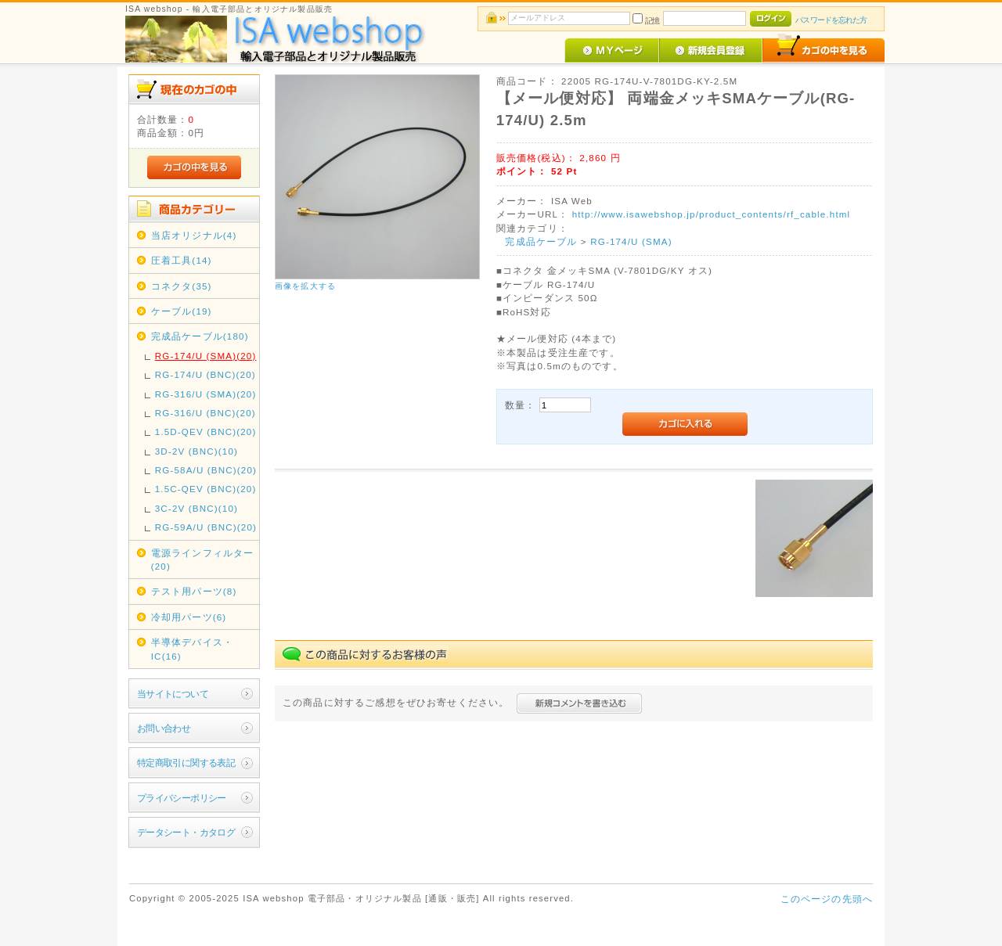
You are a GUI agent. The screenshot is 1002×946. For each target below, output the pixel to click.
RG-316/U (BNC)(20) (205, 413)
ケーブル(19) (181, 311)
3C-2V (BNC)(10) (196, 508)
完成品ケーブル (541, 241)
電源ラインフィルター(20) (202, 559)
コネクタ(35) (181, 286)
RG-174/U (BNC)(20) (205, 374)
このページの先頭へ (826, 899)
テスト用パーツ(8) (194, 591)
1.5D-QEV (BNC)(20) (206, 431)
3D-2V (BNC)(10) (196, 451)
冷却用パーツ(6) (189, 617)
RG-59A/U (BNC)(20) (206, 527)
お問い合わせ (164, 728)
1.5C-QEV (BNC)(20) (206, 489)
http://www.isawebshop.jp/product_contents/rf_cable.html (711, 214)
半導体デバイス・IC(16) (192, 648)
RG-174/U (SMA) (631, 241)
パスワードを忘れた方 (831, 20)
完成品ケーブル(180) (200, 336)
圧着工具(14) (181, 260)
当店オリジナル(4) (194, 235)
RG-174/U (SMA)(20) (206, 356)
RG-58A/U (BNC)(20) (206, 470)
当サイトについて (172, 694)
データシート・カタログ (186, 832)
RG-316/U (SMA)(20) (206, 394)
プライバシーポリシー (181, 798)
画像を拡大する (305, 286)
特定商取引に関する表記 (186, 762)
